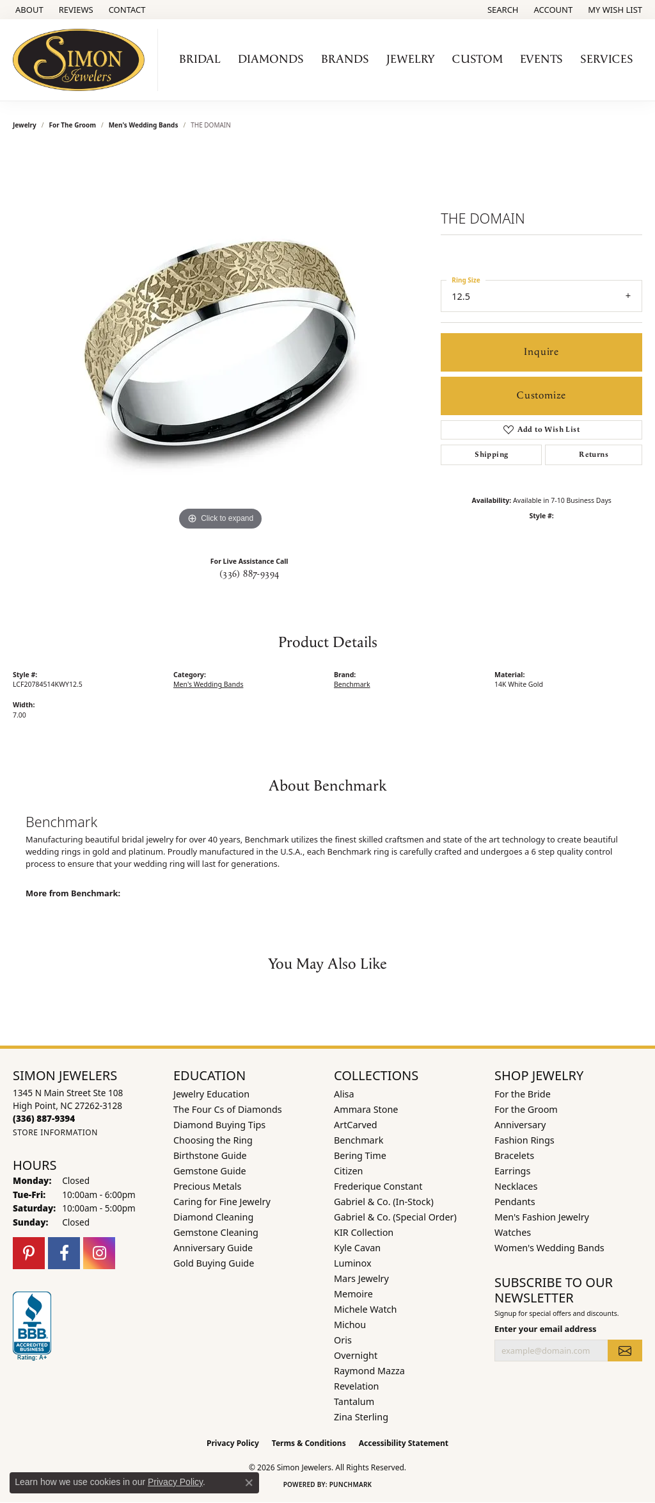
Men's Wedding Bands (143, 124)
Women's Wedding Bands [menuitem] (549, 1248)
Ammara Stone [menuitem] (366, 1109)
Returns (593, 454)
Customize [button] (541, 395)
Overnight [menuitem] (355, 1355)
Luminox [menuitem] (353, 1263)
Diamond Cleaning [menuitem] (213, 1217)
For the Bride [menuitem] (522, 1094)
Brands (345, 59)
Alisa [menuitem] (344, 1094)
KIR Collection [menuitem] (363, 1232)
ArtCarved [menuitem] (355, 1125)
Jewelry (410, 59)
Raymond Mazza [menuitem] (369, 1371)
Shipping (491, 454)
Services (606, 59)
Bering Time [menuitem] (360, 1155)
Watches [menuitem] (512, 1232)
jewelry (24, 124)
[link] (28, 9)
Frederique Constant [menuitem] (378, 1186)
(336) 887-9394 (249, 574)
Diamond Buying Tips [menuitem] (219, 1125)
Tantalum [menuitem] (354, 1401)
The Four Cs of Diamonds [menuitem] (227, 1109)
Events (541, 59)
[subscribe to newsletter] (625, 1350)
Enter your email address (545, 1329)
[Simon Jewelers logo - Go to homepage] (82, 60)
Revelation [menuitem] (356, 1386)
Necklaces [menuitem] (515, 1186)
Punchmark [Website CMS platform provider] (350, 1484)
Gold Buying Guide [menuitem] (213, 1263)
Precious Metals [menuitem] (207, 1186)
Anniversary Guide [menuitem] (213, 1248)
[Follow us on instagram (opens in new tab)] (99, 1253)
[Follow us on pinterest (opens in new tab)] (29, 1253)
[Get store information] (55, 1132)
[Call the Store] (44, 1118)
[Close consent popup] (249, 1482)
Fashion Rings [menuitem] (524, 1140)
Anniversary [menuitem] (520, 1125)
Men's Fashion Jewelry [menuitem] (541, 1217)
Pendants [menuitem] (514, 1201)
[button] (502, 9)
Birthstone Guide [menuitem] (210, 1155)
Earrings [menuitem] (512, 1171)
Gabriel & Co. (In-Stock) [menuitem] (384, 1201)
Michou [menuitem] (350, 1324)
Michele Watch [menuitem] (365, 1309)
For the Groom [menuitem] (526, 1109)
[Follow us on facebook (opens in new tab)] (64, 1253)
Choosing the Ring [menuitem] (213, 1140)
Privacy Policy (233, 1443)
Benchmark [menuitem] (358, 1140)
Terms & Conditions (309, 1443)
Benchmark (352, 684)
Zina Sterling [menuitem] (361, 1417)
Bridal (200, 59)
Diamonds (271, 59)
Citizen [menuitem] (348, 1171)
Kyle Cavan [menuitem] (357, 1248)
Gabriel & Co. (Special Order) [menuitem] (395, 1217)
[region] (221, 341)
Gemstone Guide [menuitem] (209, 1171)
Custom (477, 59)
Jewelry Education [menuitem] (211, 1094)
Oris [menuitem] (343, 1340)
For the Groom (72, 124)
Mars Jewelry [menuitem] (361, 1278)
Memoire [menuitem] (353, 1294)
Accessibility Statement (403, 1443)
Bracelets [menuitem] (514, 1155)
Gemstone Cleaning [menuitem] (215, 1232)
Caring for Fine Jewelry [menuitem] (222, 1201)
